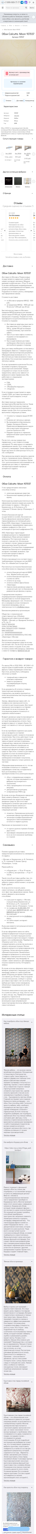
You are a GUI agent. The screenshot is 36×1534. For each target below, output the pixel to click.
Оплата (7, 100)
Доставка (17, 100)
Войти (32, 8)
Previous (2, 154)
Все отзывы (18, 254)
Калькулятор (28, 100)
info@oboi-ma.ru (23, 607)
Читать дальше (9, 1135)
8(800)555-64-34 (13, 912)
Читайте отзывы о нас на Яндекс (18, 257)
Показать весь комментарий (18, 240)
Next (33, 154)
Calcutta (16, 116)
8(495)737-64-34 (24, 650)
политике (10, 1526)
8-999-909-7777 (24, 908)
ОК (7, 1529)
